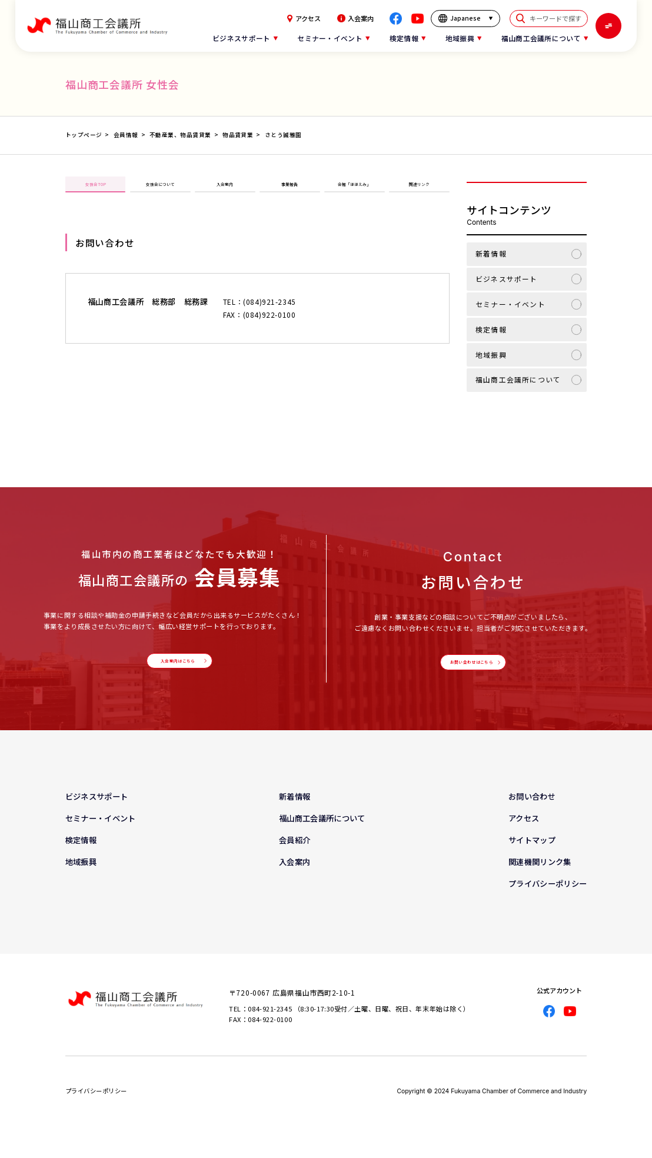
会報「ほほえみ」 (354, 190)
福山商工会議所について (518, 379)
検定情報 (491, 329)
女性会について (160, 190)
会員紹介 (294, 851)
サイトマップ (531, 851)
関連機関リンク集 (539, 873)
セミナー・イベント (510, 304)
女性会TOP (95, 190)
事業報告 (289, 190)
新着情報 (491, 253)
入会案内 (355, 18)
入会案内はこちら (177, 666)
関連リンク (419, 190)
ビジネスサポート (506, 279)
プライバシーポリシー (547, 895)
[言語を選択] (465, 19)
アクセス (304, 19)
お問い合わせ (531, 808)
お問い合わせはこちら (470, 668)
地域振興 (491, 355)
